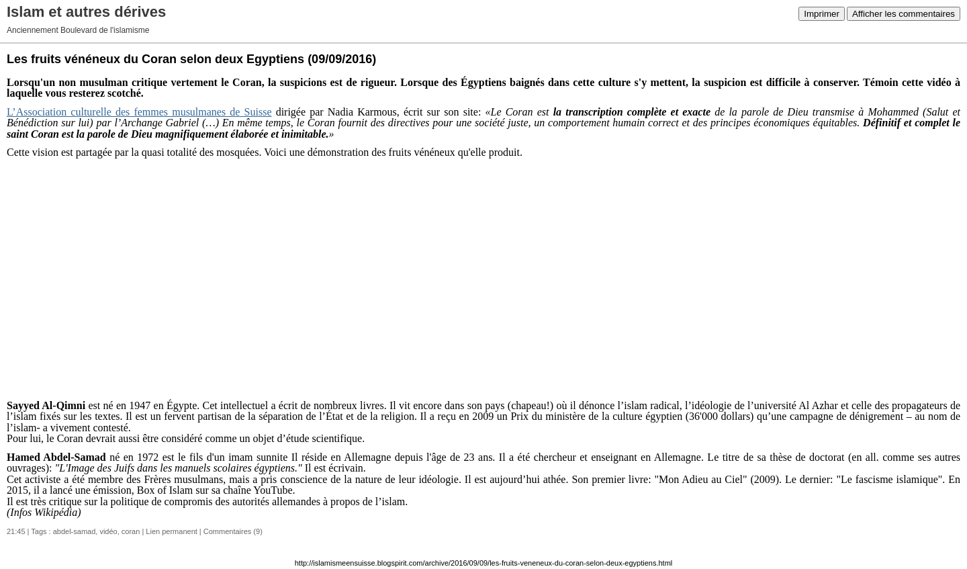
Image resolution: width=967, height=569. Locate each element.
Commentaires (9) (233, 531)
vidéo (108, 531)
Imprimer (821, 14)
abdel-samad (74, 531)
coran (131, 531)
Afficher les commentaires (903, 14)
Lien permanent (171, 531)
